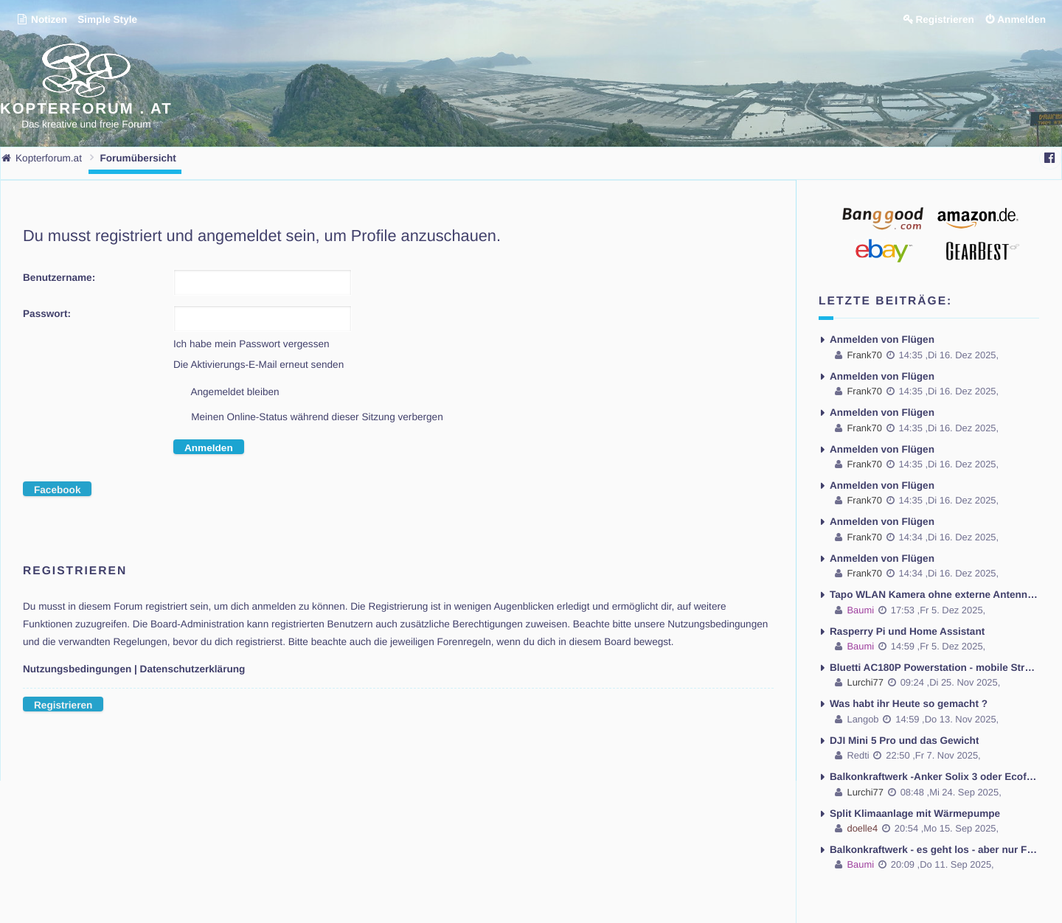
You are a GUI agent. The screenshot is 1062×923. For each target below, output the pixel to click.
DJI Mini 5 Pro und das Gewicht (904, 740)
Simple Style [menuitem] (107, 19)
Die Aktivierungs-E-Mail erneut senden (258, 364)
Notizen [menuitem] (41, 19)
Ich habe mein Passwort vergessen (251, 343)
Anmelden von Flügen (882, 339)
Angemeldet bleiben (226, 393)
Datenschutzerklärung (193, 669)
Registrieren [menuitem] (944, 19)
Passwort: (47, 313)
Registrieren (63, 705)
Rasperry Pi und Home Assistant (907, 631)
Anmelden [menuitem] (1021, 19)
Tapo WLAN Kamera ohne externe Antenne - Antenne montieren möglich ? (934, 594)
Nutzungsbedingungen (77, 669)
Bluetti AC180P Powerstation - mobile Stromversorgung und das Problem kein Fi (934, 667)
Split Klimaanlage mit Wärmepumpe (915, 813)
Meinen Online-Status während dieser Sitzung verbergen (308, 418)
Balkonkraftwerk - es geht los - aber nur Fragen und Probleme (934, 849)
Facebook (57, 489)
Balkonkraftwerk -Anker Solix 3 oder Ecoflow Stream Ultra (934, 776)
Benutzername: (59, 277)
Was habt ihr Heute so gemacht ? (909, 703)
